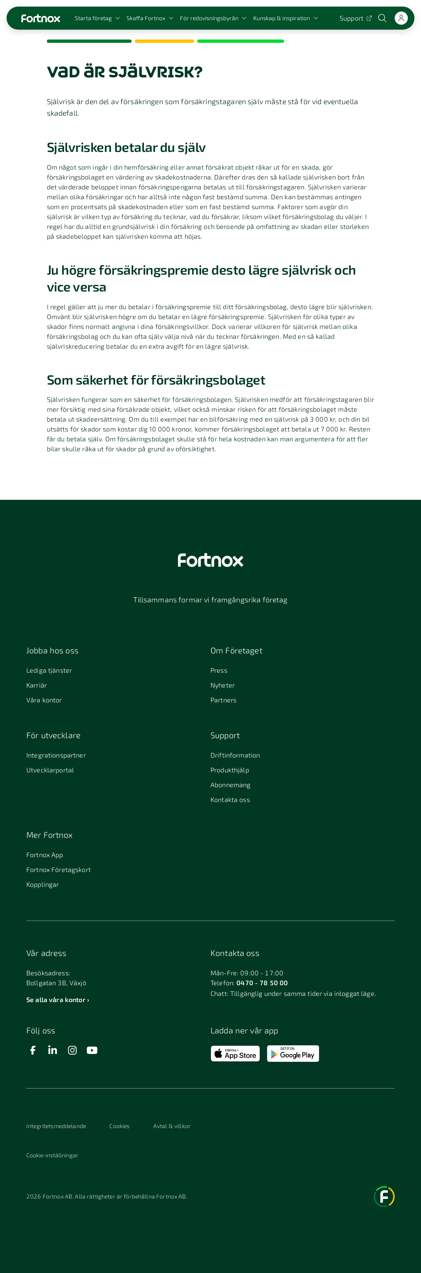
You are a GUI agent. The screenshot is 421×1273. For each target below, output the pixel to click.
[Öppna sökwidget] (383, 18)
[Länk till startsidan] (41, 18)
